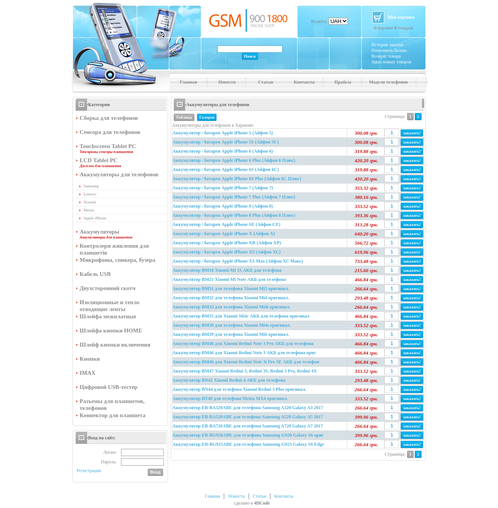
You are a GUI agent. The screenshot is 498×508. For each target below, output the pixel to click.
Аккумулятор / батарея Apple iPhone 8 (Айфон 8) (223, 206)
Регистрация (89, 470)
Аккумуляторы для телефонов (217, 104)
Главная (188, 82)
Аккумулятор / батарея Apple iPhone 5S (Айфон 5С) (226, 142)
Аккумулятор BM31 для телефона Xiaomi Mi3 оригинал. (231, 288)
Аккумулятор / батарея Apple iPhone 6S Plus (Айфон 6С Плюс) (237, 178)
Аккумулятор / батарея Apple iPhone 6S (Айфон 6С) (226, 169)
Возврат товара (386, 56)
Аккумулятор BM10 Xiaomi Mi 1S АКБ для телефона (227, 270)
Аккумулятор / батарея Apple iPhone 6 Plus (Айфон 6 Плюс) (234, 160)
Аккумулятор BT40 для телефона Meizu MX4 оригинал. (230, 398)
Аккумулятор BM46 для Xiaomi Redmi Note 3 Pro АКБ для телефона (243, 343)
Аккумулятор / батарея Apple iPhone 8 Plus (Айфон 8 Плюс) (234, 215)
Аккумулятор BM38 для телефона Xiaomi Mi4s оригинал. (232, 325)
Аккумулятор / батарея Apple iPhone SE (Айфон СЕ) (226, 224)
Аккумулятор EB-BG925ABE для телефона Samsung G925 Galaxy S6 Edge (248, 444)
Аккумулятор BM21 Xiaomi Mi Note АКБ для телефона (229, 279)
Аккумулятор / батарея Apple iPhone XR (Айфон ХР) (227, 242)
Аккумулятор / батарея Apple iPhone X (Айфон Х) (224, 233)
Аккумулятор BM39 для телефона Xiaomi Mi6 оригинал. (231, 334)
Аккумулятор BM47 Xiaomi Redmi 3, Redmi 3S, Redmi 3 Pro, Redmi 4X (245, 371)
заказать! (411, 133)
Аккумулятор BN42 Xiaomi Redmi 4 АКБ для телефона (229, 380)
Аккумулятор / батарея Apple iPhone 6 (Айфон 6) (223, 151)
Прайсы (343, 82)
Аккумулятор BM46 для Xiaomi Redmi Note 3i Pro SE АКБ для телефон (246, 361)
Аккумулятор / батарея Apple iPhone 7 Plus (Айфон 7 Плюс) (234, 197)
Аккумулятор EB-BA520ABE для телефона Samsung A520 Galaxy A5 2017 (248, 416)
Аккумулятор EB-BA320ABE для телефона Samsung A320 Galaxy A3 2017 (248, 407)
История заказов (387, 44)
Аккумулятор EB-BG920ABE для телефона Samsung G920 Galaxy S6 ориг (248, 435)
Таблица (184, 117)
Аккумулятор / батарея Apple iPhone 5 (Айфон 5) (223, 132)
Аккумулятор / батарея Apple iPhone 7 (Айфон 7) (223, 187)
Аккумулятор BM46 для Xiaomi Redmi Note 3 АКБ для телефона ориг (244, 352)
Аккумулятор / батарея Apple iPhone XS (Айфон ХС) (227, 252)
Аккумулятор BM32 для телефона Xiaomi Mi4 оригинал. (231, 297)
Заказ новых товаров (392, 62)
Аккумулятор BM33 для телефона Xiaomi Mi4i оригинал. (232, 307)
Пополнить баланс (389, 50)
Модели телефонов (388, 82)
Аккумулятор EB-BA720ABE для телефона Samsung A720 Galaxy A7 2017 (248, 426)
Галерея (207, 117)
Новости (227, 82)
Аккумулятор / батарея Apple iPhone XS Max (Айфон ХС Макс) (238, 261)
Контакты (304, 82)
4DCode (262, 503)
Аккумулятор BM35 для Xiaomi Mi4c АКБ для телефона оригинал (241, 316)
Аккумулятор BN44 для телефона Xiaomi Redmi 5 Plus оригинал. (239, 389)
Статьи (265, 82)
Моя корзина (401, 17)
